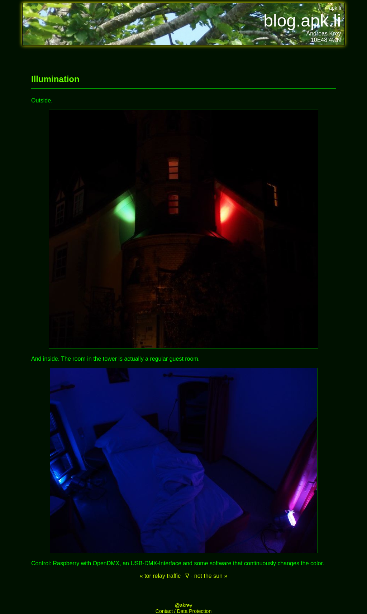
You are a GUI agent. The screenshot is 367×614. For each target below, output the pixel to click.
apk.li (335, 8)
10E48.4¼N (326, 40)
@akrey (183, 605)
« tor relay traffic (160, 576)
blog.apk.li (302, 20)
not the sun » (211, 576)
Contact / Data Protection (183, 611)
